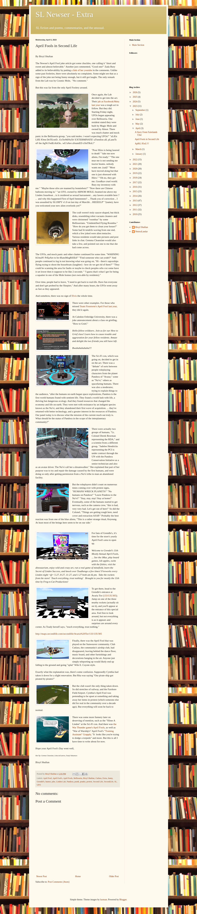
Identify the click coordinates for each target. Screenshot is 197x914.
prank (76, 781)
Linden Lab (61, 781)
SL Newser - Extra (64, 14)
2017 (135, 182)
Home (78, 876)
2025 (135, 97)
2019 (135, 173)
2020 (135, 168)
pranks (82, 781)
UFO (39, 785)
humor (48, 781)
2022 (135, 159)
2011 (135, 209)
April (138, 128)
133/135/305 (110, 595)
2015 (135, 191)
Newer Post (41, 876)
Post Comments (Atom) (58, 882)
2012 (135, 205)
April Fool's (57, 778)
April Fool (47, 778)
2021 (135, 164)
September (140, 110)
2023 (135, 106)
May (137, 124)
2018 (135, 178)
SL (115, 781)
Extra (105, 778)
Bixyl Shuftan (89, 778)
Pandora (70, 781)
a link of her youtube (81, 70)
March (138, 149)
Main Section (138, 45)
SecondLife (108, 781)
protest (89, 781)
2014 (135, 196)
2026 (135, 92)
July (137, 114)
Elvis (74, 295)
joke (53, 781)
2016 (135, 187)
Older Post (114, 876)
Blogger (123, 899)
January (139, 154)
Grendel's (41, 781)
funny (110, 778)
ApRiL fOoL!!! (142, 143)
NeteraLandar (141, 231)
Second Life (98, 781)
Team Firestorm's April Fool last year (98, 306)
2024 (135, 101)
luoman (103, 899)
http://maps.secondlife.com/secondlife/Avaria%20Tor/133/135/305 (69, 633)
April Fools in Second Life (147, 139)
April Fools (68, 778)
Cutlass (98, 778)
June (137, 119)
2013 (135, 200)
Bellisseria (78, 778)
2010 (135, 214)
